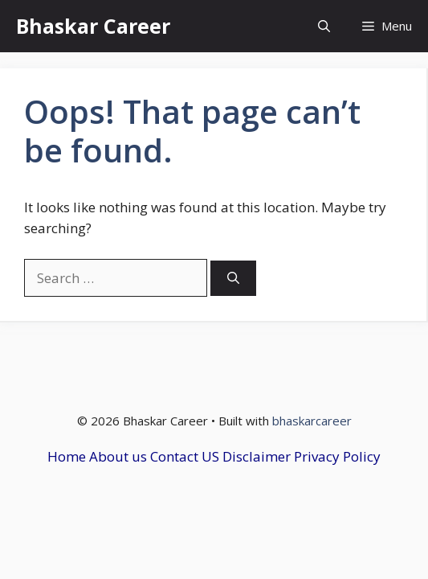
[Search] (233, 279)
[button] (324, 26)
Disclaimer (256, 456)
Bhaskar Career (93, 25)
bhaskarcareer (312, 421)
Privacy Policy (337, 456)
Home (66, 456)
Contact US (184, 456)
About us (118, 456)
